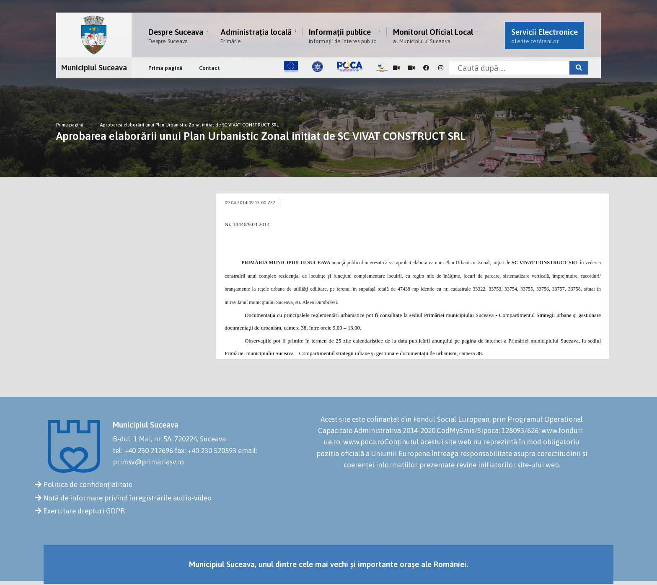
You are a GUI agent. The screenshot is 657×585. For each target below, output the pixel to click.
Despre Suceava (175, 35)
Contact (209, 68)
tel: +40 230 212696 (143, 450)
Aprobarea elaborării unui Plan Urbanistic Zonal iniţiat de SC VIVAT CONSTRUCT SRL (189, 124)
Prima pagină (165, 68)
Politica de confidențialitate (87, 484)
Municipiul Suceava (94, 67)
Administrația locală (256, 35)
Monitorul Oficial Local (433, 35)
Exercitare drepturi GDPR (84, 511)
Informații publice (342, 35)
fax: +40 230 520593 (205, 450)
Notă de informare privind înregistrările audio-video (127, 498)
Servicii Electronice (544, 35)
